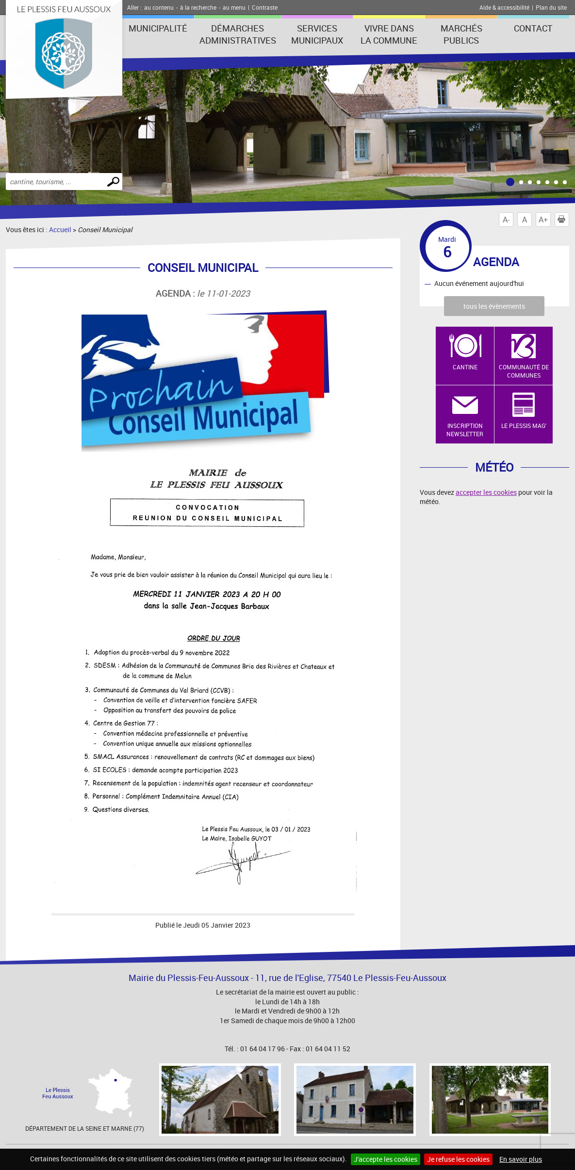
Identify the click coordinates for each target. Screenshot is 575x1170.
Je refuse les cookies (458, 1159)
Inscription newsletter (464, 430)
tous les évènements (494, 306)
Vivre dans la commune (389, 34)
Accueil (60, 229)
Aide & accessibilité (504, 7)
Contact (533, 28)
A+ (543, 219)
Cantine (465, 367)
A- (506, 219)
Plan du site (551, 7)
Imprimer (563, 219)
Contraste (265, 7)
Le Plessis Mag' (523, 425)
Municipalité (158, 28)
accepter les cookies (486, 492)
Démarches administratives (237, 34)
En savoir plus (520, 1159)
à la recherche (198, 7)
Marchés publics (461, 34)
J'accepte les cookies (385, 1159)
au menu (234, 7)
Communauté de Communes (524, 371)
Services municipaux (317, 34)
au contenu (159, 7)
